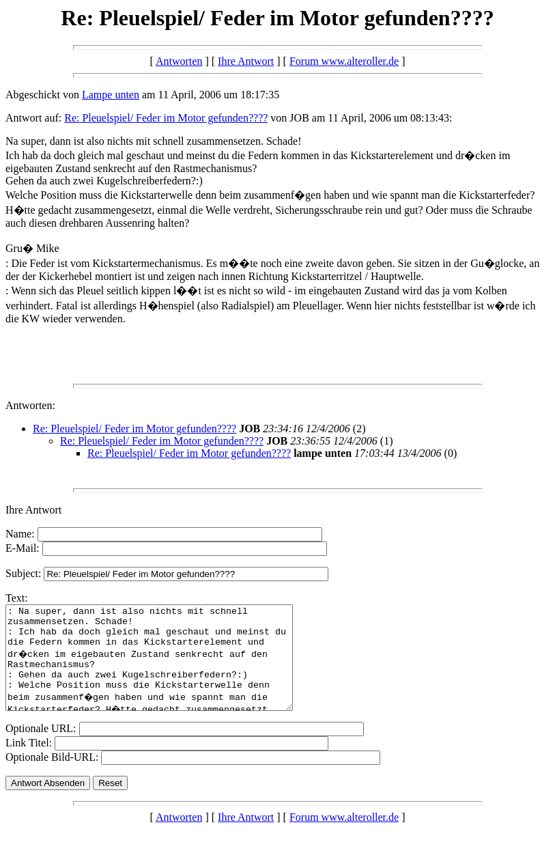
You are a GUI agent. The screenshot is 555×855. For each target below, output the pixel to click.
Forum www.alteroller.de (344, 61)
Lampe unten (110, 94)
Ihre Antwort (246, 61)
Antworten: (30, 405)
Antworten (179, 61)
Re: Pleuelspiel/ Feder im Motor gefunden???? (166, 118)
